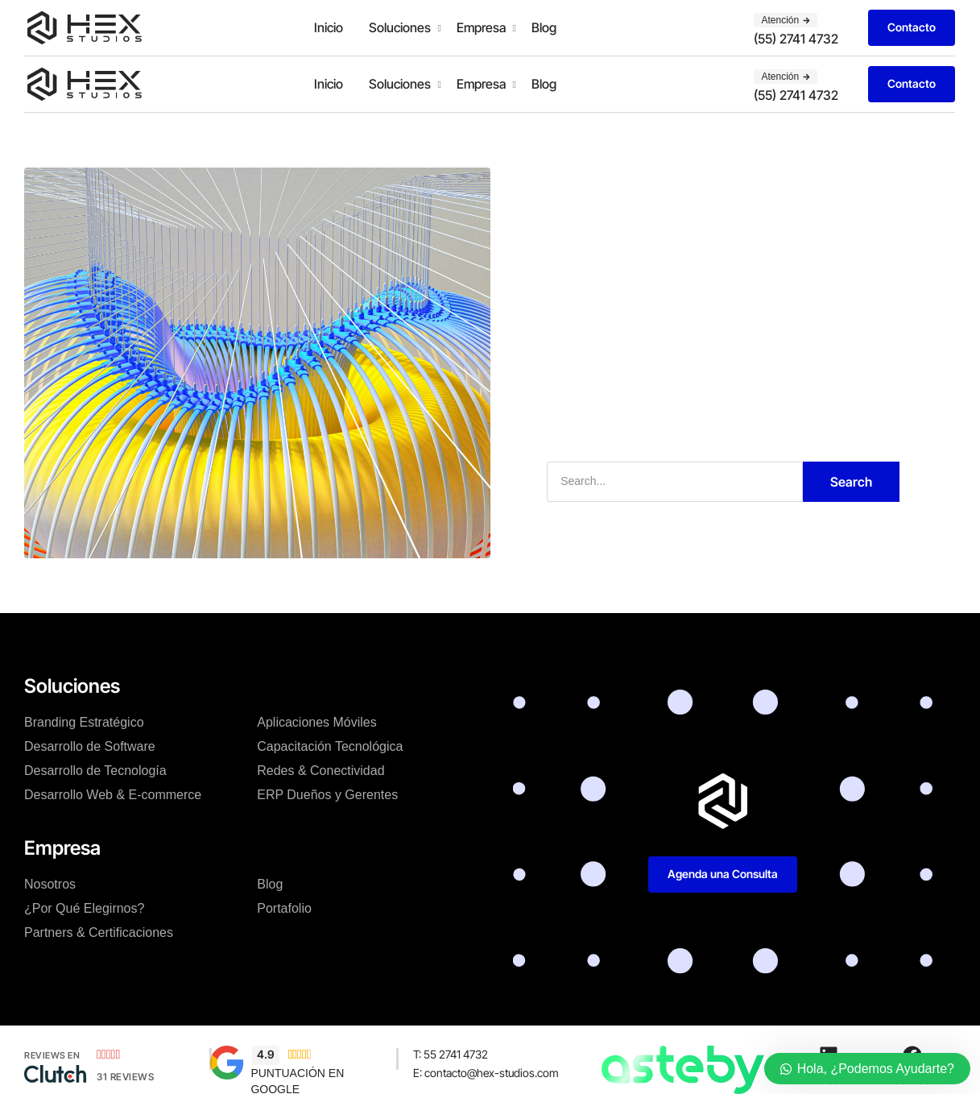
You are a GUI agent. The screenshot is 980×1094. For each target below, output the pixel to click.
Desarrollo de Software (89, 746)
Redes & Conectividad (320, 770)
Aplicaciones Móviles (317, 722)
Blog (543, 27)
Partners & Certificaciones (98, 932)
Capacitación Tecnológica (330, 746)
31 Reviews (125, 1077)
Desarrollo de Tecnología (95, 770)
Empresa (481, 27)
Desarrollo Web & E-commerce (112, 795)
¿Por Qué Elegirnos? (84, 908)
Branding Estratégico (84, 722)
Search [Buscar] (851, 482)
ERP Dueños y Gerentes (327, 795)
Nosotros (50, 884)
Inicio (328, 27)
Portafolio (284, 908)
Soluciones (400, 27)
